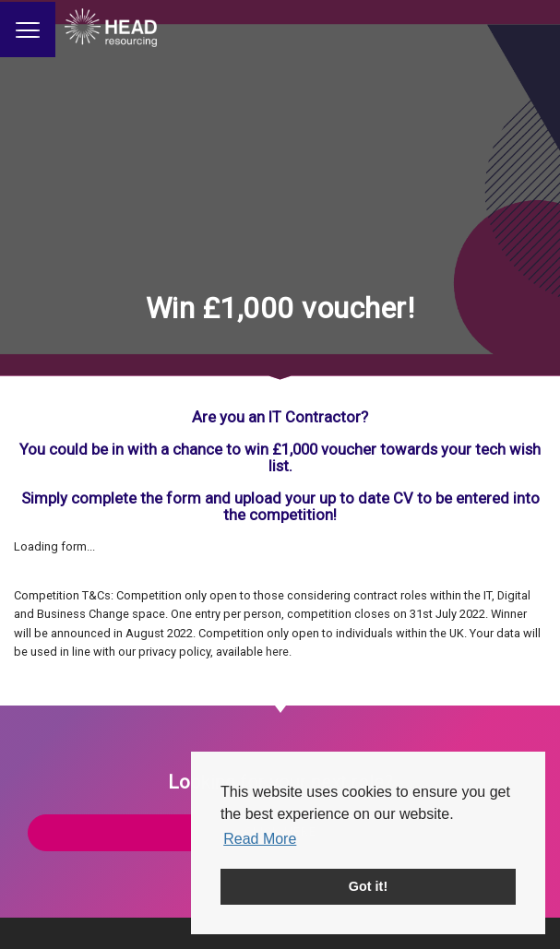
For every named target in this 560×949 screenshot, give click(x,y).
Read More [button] (259, 839)
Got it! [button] (368, 886)
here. (279, 651)
